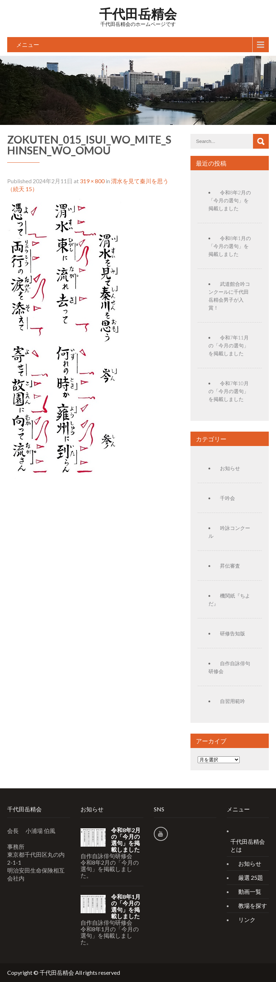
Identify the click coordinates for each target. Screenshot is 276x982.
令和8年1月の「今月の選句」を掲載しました (229, 246)
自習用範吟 (232, 701)
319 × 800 (92, 180)
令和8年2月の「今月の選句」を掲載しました (229, 200)
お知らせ (230, 468)
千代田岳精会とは (247, 845)
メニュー (27, 44)
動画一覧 (249, 891)
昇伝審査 (230, 566)
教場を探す (252, 905)
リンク (247, 919)
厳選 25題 (250, 877)
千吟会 (227, 498)
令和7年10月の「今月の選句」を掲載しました (228, 391)
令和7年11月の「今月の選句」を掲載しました (228, 345)
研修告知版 (232, 633)
